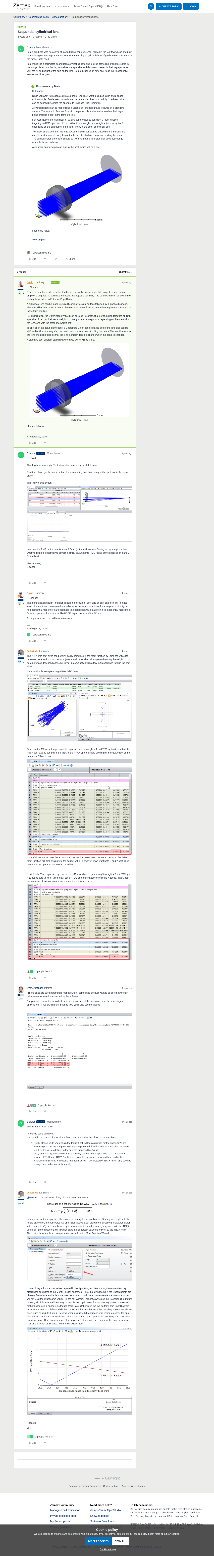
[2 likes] (40, 971)
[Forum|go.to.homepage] (21, 6)
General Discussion (38, 17)
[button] (169, 6)
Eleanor (31, 47)
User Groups (113, 6)
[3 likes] (41, 1105)
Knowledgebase (42, 6)
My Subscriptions (60, 1521)
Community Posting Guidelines (84, 1486)
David (30, 282)
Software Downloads (102, 1521)
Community (19, 17)
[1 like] (39, 253)
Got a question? (60, 17)
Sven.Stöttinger (35, 988)
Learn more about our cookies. (164, 1534)
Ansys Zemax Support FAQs (88, 6)
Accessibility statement (134, 1486)
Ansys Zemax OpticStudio (105, 1510)
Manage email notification (65, 1510)
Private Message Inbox (63, 1515)
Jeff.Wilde (32, 651)
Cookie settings (111, 1486)
